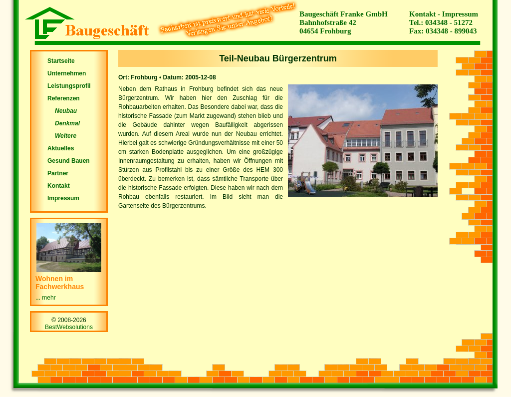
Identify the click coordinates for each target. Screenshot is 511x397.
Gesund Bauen (68, 160)
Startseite (61, 60)
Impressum (460, 14)
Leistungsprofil (69, 85)
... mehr (45, 297)
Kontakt (422, 14)
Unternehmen (66, 73)
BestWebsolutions (69, 327)
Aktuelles (60, 148)
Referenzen (63, 98)
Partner (57, 173)
